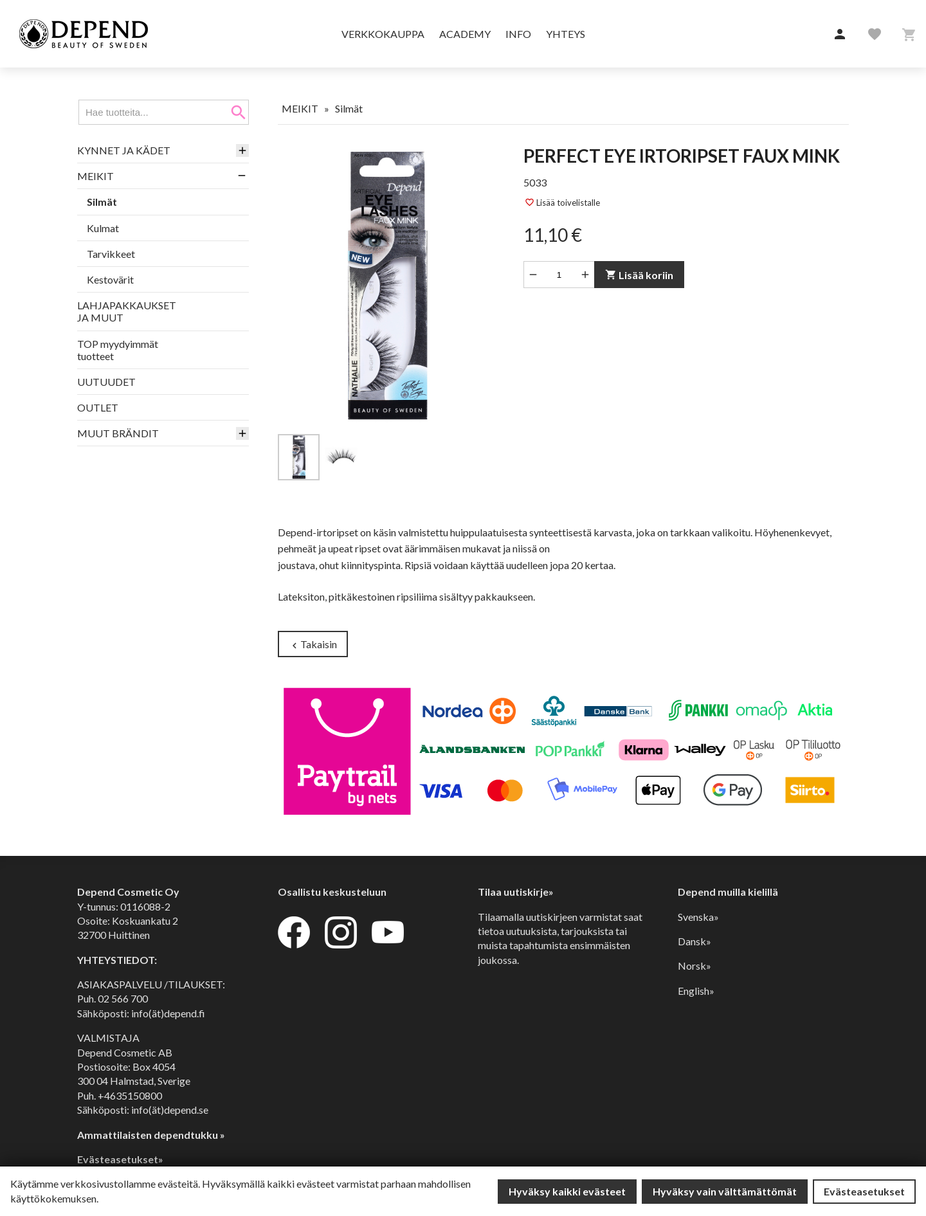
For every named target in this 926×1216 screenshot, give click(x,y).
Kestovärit (110, 279)
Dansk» (694, 941)
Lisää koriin (639, 275)
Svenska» (698, 917)
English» (696, 991)
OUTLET (97, 407)
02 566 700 (123, 998)
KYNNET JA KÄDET (123, 150)
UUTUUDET (106, 382)
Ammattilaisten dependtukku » (151, 1135)
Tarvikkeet (111, 254)
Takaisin (313, 644)
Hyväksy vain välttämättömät (725, 1191)
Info (518, 34)
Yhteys (565, 34)
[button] (839, 35)
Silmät (102, 201)
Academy (465, 34)
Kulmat (103, 228)
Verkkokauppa (382, 34)
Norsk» (694, 965)
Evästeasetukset (864, 1191)
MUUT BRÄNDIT (118, 433)
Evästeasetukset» (120, 1159)
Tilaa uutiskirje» (516, 891)
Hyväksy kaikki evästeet (567, 1191)
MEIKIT (95, 176)
